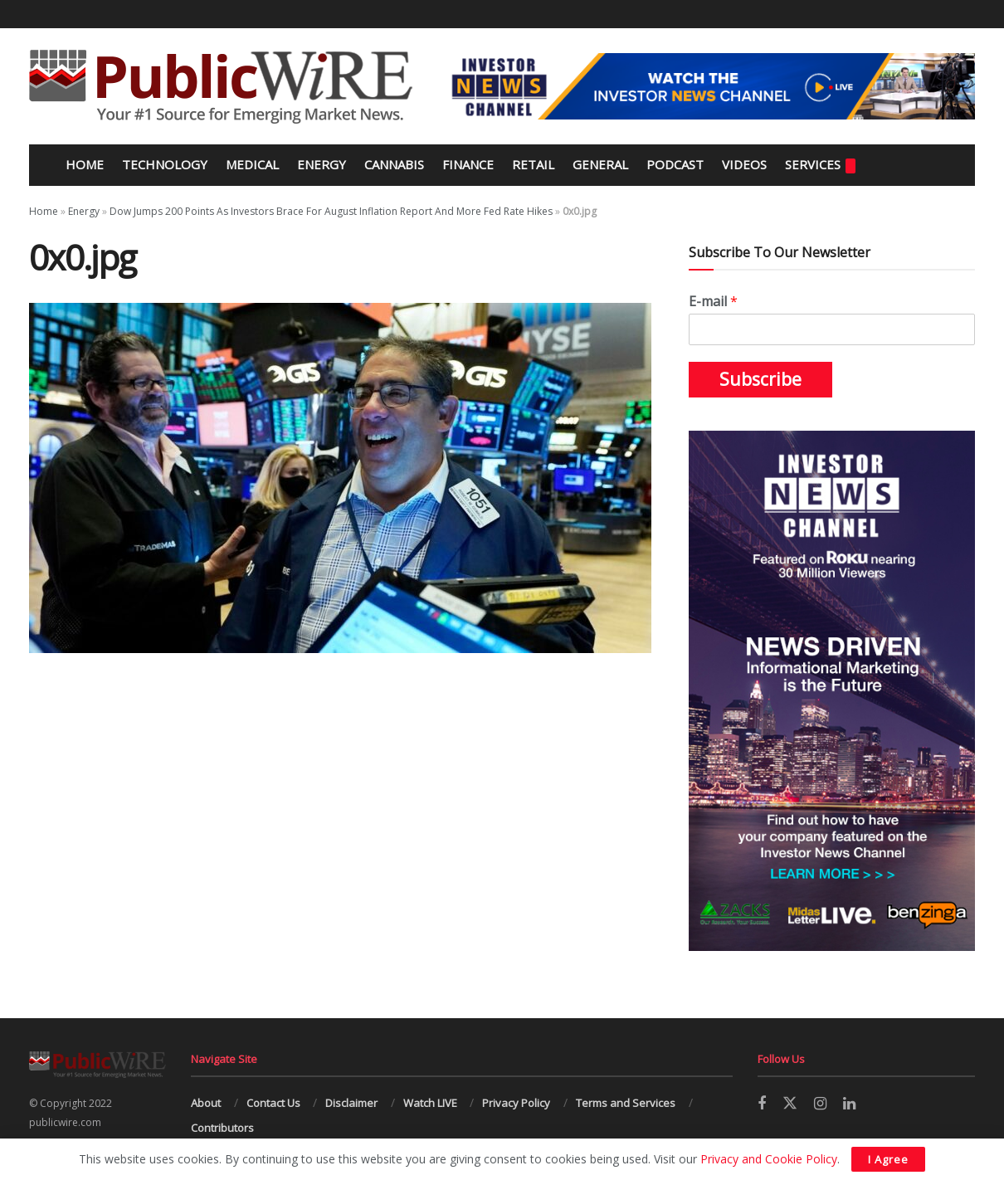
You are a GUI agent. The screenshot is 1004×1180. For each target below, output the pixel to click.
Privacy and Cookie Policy (768, 1159)
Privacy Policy (516, 1102)
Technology (164, 164)
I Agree (888, 1159)
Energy (321, 164)
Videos (744, 164)
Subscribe (760, 379)
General (600, 164)
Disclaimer (351, 1102)
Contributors (222, 1127)
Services (820, 164)
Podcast (675, 164)
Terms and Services (625, 1102)
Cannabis (394, 164)
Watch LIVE (430, 1102)
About (206, 1102)
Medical (252, 164)
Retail (533, 164)
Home (83, 164)
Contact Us (273, 1102)
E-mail (713, 301)
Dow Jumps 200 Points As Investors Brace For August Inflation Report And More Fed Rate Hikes (331, 211)
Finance (468, 164)
